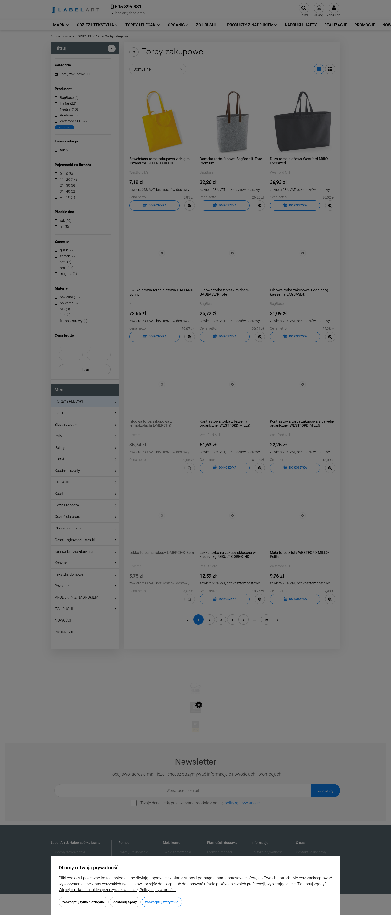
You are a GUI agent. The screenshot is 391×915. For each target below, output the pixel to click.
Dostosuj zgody (125, 902)
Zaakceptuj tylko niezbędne (83, 902)
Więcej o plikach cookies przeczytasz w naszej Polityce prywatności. (117, 890)
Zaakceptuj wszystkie (161, 902)
